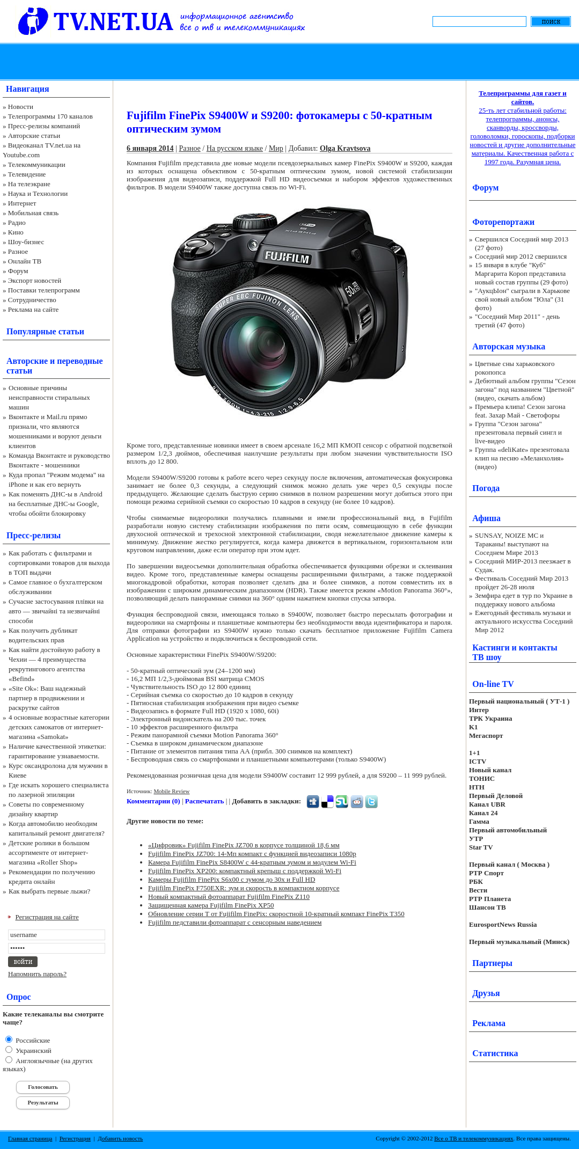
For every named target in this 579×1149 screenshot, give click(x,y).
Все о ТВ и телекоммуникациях (473, 1138)
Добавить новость (120, 1138)
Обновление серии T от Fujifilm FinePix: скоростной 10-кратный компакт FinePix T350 (276, 914)
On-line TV (493, 684)
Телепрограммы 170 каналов (50, 116)
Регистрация (75, 1138)
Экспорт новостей (35, 280)
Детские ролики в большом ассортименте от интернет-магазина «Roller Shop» (49, 852)
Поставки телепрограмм (44, 290)
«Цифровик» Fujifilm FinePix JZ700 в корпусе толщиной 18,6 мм (244, 845)
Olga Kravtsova (345, 148)
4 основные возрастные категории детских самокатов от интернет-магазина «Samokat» (59, 727)
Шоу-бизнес (26, 242)
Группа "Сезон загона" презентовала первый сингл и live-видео (518, 432)
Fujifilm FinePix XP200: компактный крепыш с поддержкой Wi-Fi (244, 871)
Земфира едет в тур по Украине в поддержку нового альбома (524, 599)
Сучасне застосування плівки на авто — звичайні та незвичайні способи (56, 611)
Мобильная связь (33, 213)
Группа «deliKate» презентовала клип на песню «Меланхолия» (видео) (522, 458)
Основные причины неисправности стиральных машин (49, 397)
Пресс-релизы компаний (44, 126)
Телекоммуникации (36, 164)
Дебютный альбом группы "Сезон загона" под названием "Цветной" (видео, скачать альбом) (525, 389)
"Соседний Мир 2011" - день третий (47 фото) (517, 320)
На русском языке (235, 148)
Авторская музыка (508, 346)
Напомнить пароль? (37, 974)
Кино (16, 232)
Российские (32, 1040)
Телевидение (27, 174)
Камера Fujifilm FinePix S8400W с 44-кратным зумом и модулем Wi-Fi (252, 862)
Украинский (33, 1050)
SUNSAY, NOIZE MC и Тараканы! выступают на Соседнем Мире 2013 (511, 544)
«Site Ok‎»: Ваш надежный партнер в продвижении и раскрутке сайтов (47, 698)
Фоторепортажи (503, 221)
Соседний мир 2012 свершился (521, 256)
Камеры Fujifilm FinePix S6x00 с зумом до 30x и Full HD (231, 879)
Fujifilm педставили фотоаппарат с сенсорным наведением (234, 922)
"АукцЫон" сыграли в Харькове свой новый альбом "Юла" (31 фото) (522, 299)
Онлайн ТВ (24, 261)
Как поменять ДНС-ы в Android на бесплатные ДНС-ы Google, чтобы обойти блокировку (55, 503)
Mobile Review (171, 791)
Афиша (486, 518)
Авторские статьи (34, 135)
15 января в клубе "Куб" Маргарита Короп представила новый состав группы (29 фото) (521, 273)
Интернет (22, 203)
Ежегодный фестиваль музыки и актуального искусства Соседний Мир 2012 (524, 621)
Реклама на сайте (33, 309)
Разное (18, 251)
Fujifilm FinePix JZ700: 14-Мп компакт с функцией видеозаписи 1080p (252, 854)
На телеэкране (29, 184)
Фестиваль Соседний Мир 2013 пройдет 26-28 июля (521, 582)
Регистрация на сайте (47, 917)
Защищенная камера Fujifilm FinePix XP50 (211, 905)
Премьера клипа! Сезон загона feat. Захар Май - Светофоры (520, 410)
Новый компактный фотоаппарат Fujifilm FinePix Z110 (229, 896)
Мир (276, 148)
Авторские (27, 360)
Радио (17, 222)
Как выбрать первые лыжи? (49, 891)
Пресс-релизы (33, 535)
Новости (20, 107)
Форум (18, 271)
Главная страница (30, 1138)
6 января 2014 (150, 148)
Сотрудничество (32, 300)
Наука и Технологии (38, 193)
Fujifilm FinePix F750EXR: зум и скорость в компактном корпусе (244, 888)
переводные (79, 360)
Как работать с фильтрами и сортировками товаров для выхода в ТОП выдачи (59, 562)
